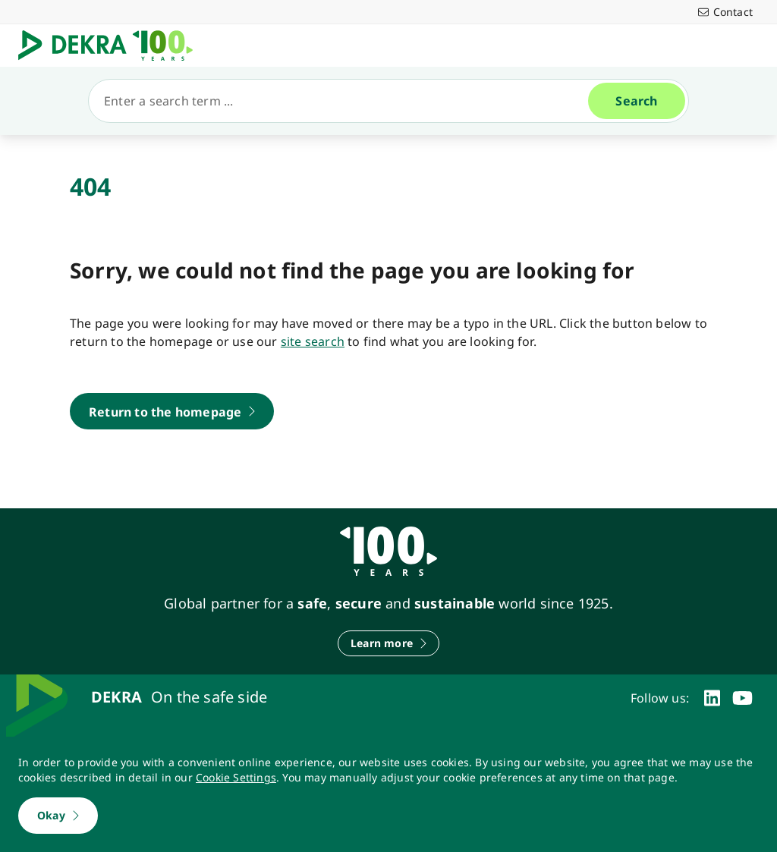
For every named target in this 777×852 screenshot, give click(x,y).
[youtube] (742, 698)
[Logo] (111, 45)
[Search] (344, 101)
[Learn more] (388, 643)
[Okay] (58, 815)
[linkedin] (712, 698)
